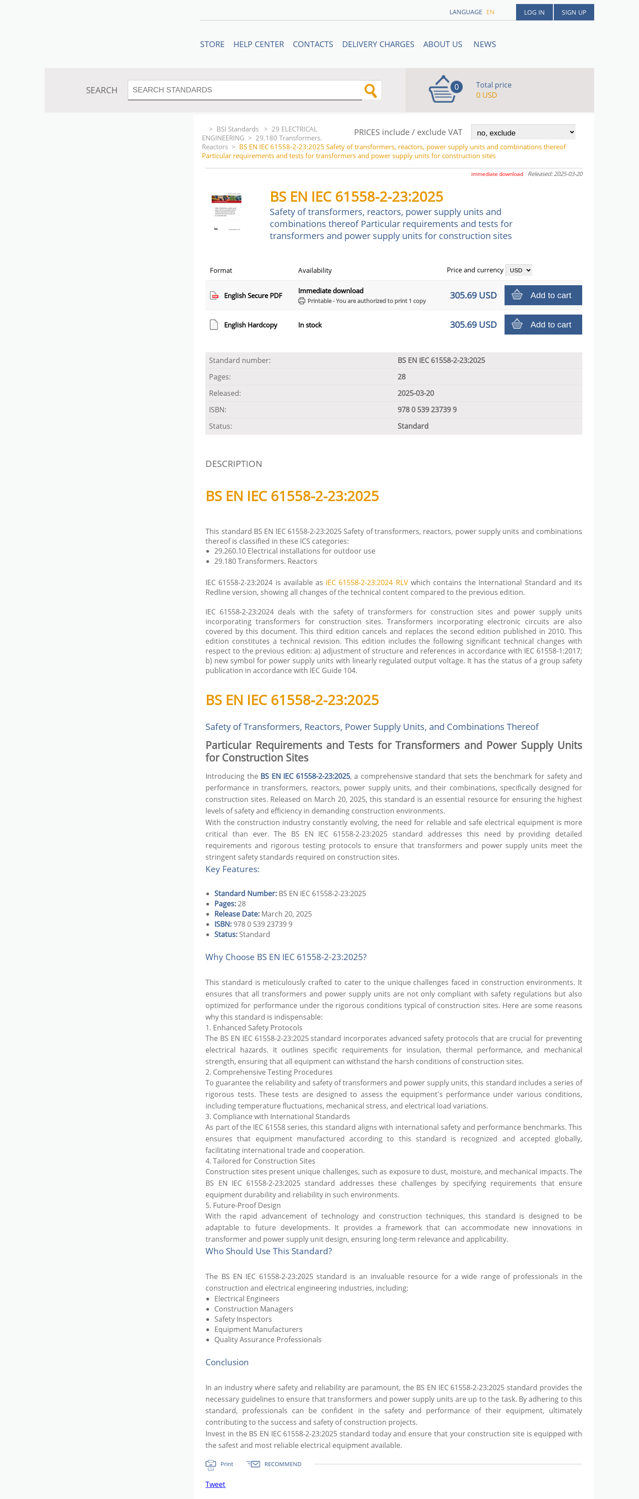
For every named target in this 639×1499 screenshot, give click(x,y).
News (484, 44)
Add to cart (551, 295)
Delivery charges (378, 44)
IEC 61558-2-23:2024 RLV (367, 582)
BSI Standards (238, 128)
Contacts (313, 44)
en (490, 12)
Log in (534, 12)
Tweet (215, 1484)
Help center (258, 44)
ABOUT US (444, 44)
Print (227, 1464)
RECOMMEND (282, 1464)
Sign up (574, 12)
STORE (212, 44)
